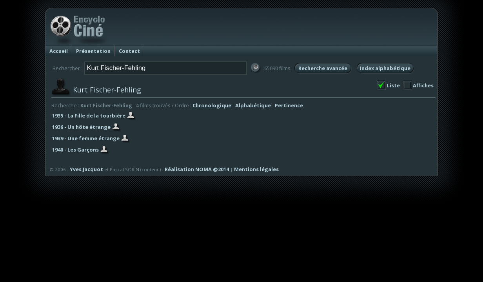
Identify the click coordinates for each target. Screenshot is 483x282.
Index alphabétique (385, 68)
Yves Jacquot (86, 169)
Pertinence (289, 105)
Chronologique (211, 105)
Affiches (423, 85)
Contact (129, 50)
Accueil (58, 50)
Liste (393, 85)
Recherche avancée (322, 68)
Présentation (93, 50)
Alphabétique (253, 105)
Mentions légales (256, 169)
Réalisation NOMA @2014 (197, 169)
